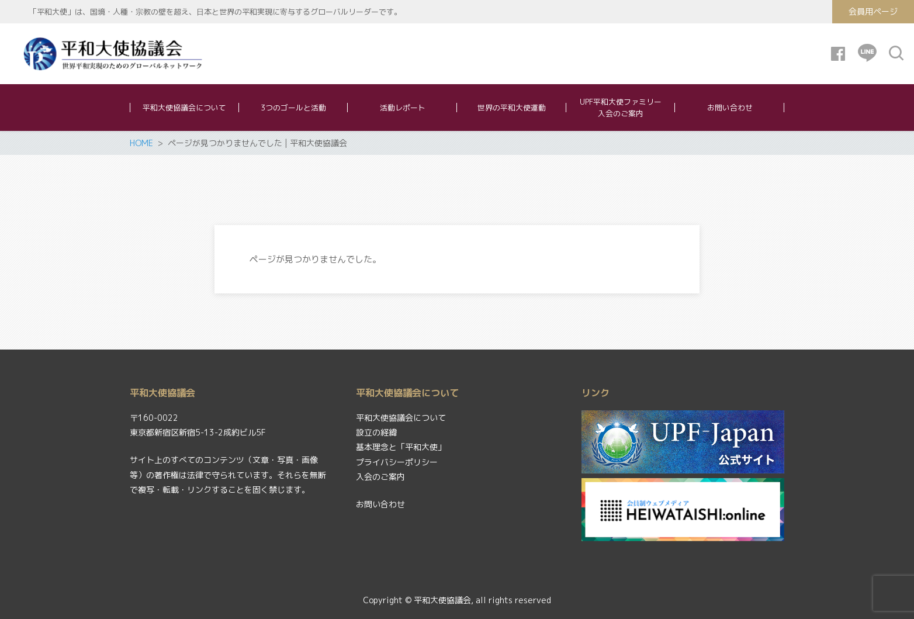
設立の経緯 (376, 432)
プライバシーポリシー (397, 462)
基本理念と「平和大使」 (401, 446)
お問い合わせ (380, 504)
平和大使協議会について (401, 417)
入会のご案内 (380, 476)
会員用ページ (873, 11)
